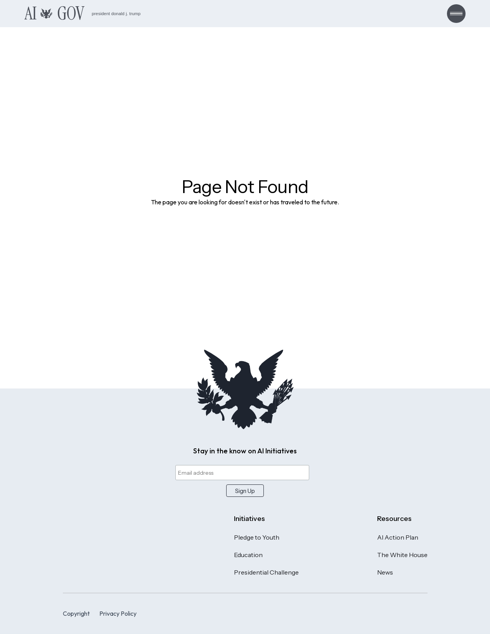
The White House (402, 555)
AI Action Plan (397, 537)
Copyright (76, 613)
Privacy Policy (118, 613)
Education (248, 555)
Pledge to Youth (256, 537)
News (385, 572)
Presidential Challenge (266, 572)
